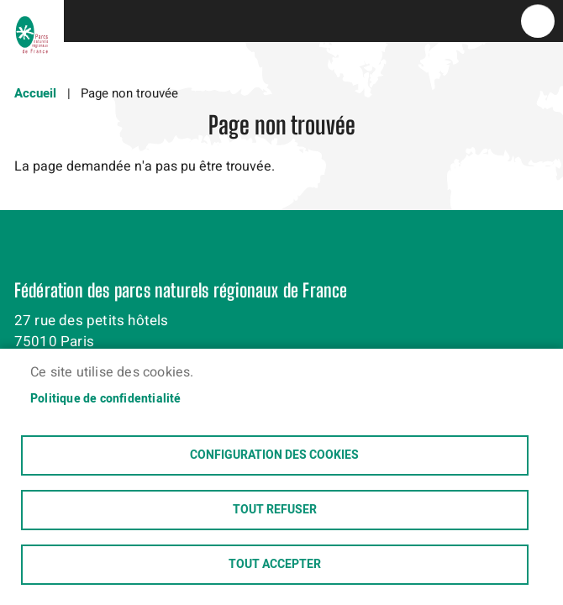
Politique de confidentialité (106, 399)
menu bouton (538, 21)
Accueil (35, 93)
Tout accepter (275, 564)
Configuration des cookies (274, 455)
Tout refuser (275, 510)
